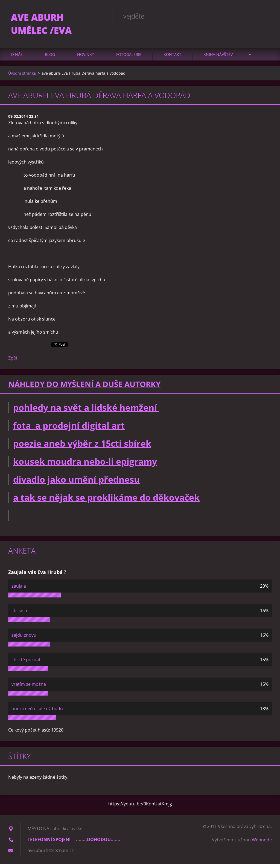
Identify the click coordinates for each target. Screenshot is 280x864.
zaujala (18, 586)
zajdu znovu (23, 635)
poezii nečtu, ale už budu (37, 709)
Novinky (85, 54)
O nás (17, 54)
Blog (50, 54)
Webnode (262, 840)
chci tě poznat (25, 660)
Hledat (265, 16)
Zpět (13, 358)
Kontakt (172, 54)
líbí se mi (20, 611)
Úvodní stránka (22, 73)
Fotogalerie (128, 54)
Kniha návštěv (218, 54)
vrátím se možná (28, 684)
